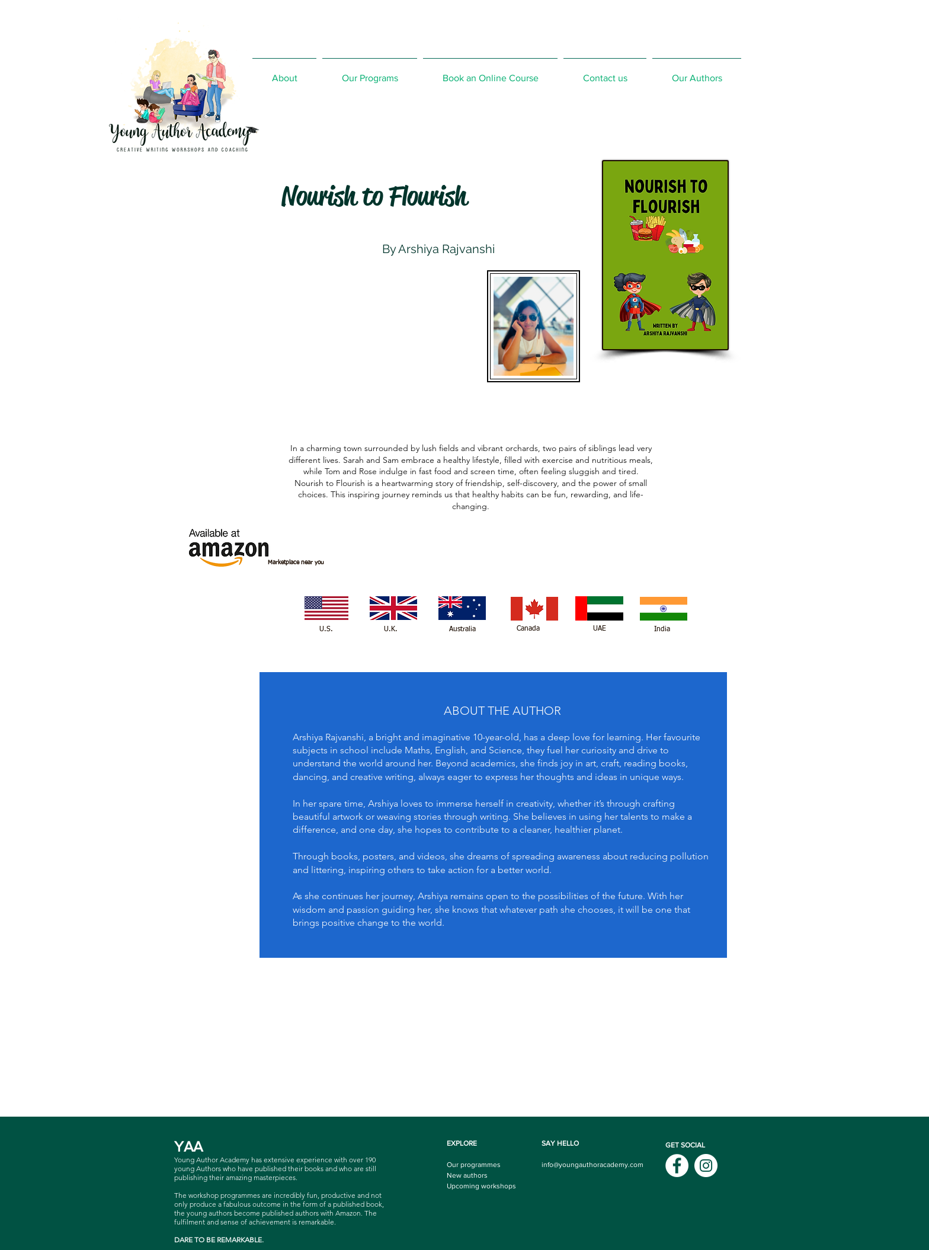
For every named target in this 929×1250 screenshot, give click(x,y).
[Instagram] (705, 1165)
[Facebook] (676, 1165)
